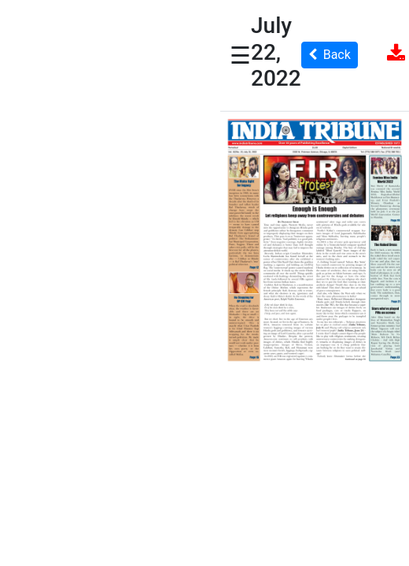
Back (329, 54)
